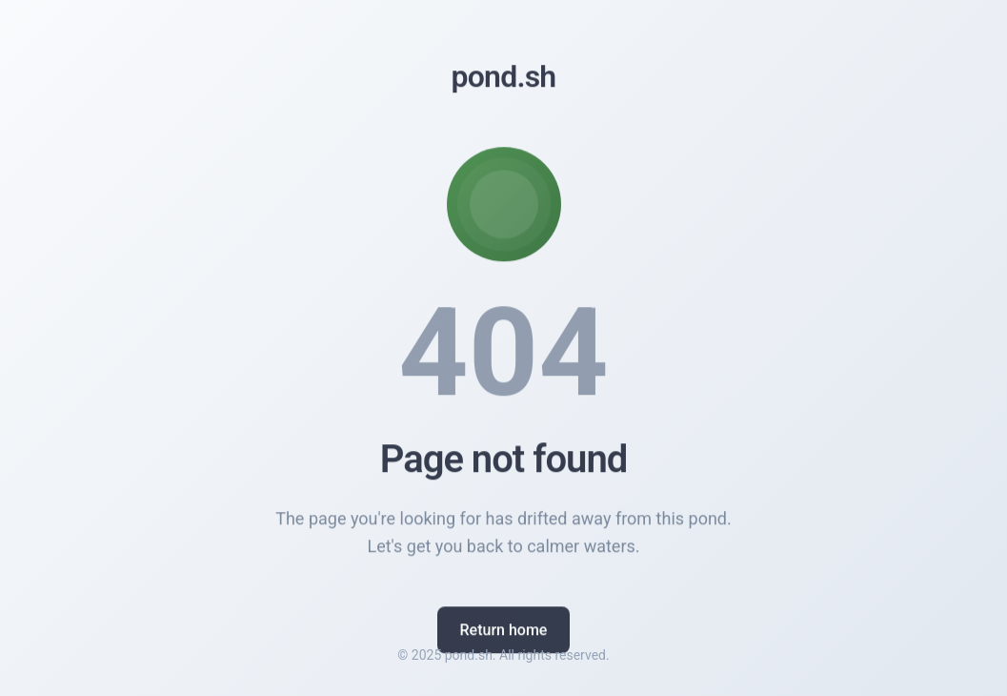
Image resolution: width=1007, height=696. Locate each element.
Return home (504, 632)
